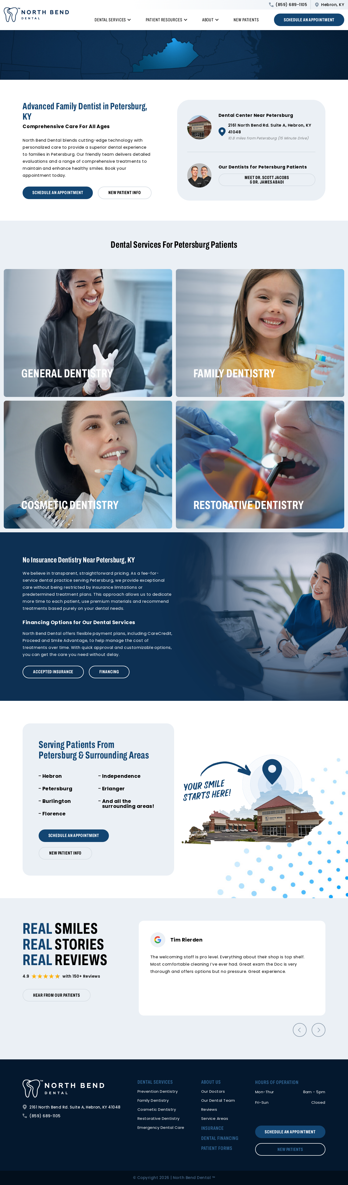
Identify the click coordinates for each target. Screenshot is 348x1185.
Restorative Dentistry (248, 505)
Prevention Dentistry (157, 1091)
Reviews (209, 1109)
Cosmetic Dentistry (70, 505)
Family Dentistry (234, 373)
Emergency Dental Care (160, 1127)
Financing (109, 671)
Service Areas (214, 1118)
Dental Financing (219, 1138)
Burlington (56, 801)
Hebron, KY (329, 5)
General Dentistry (67, 373)
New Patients (246, 19)
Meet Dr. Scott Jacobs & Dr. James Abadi (267, 180)
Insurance (212, 1128)
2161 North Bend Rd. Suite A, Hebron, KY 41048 (72, 1107)
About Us (211, 1082)
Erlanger (113, 788)
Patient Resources (166, 19)
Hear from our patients (56, 995)
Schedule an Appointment (309, 19)
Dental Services (113, 19)
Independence (121, 776)
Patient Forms (216, 1148)
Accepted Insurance (53, 671)
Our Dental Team (218, 1100)
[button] (300, 1030)
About (210, 19)
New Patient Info (124, 192)
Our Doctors (213, 1091)
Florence (54, 813)
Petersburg (57, 788)
